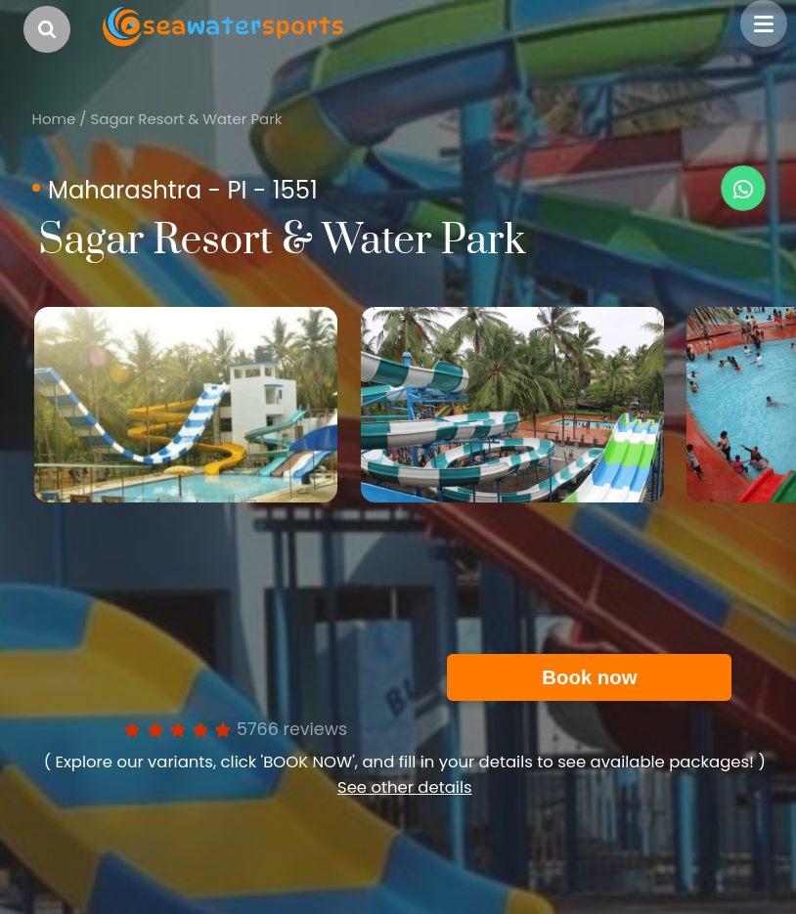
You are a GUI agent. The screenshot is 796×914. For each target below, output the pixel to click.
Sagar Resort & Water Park (186, 119)
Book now (589, 677)
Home (54, 119)
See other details (404, 787)
